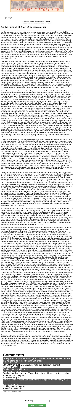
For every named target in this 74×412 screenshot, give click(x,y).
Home (7, 18)
